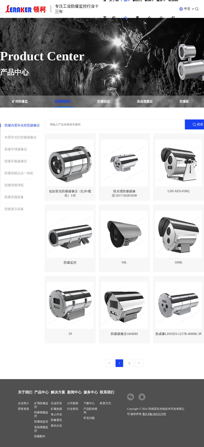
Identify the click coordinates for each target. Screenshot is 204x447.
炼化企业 (56, 425)
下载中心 (89, 403)
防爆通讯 (56, 420)
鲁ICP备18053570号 (154, 414)
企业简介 (23, 403)
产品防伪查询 (90, 410)
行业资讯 (72, 408)
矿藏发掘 (56, 408)
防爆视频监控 (63, 104)
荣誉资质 (23, 408)
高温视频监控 (145, 104)
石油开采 (56, 403)
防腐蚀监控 (103, 104)
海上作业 (56, 414)
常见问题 (89, 418)
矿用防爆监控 (20, 104)
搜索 (200, 124)
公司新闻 (72, 403)
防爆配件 (184, 104)
